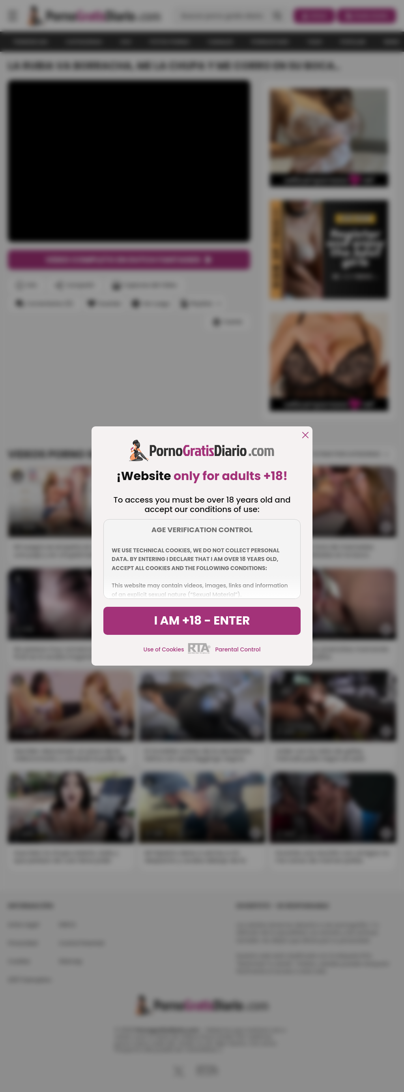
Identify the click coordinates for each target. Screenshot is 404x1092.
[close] (305, 435)
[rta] (199, 653)
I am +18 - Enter (202, 620)
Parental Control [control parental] (237, 649)
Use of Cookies (164, 649)
